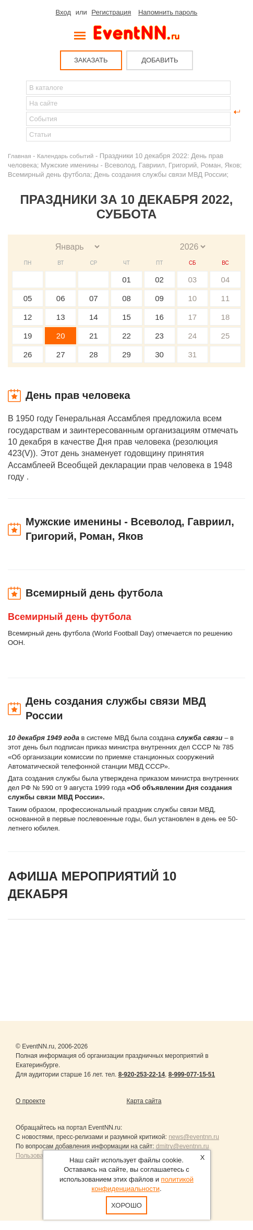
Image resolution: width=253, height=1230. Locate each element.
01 (126, 279)
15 (126, 317)
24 (192, 335)
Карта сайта (144, 1101)
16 (159, 317)
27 (60, 354)
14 (93, 317)
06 (60, 298)
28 (93, 354)
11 (225, 298)
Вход (63, 12)
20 (60, 335)
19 (27, 335)
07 (93, 298)
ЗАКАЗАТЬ (91, 60)
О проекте (30, 1101)
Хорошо (126, 1205)
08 (126, 298)
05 (27, 298)
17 (192, 317)
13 (60, 317)
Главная (19, 155)
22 (126, 335)
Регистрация (111, 12)
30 (159, 354)
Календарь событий (65, 155)
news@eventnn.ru (193, 1137)
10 (192, 298)
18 (225, 317)
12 (27, 317)
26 (27, 354)
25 (225, 335)
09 (159, 298)
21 (93, 335)
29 (126, 354)
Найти (16, 112)
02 (159, 279)
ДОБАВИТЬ (159, 60)
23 (159, 335)
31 (192, 354)
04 (225, 279)
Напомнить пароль (167, 12)
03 (192, 279)
